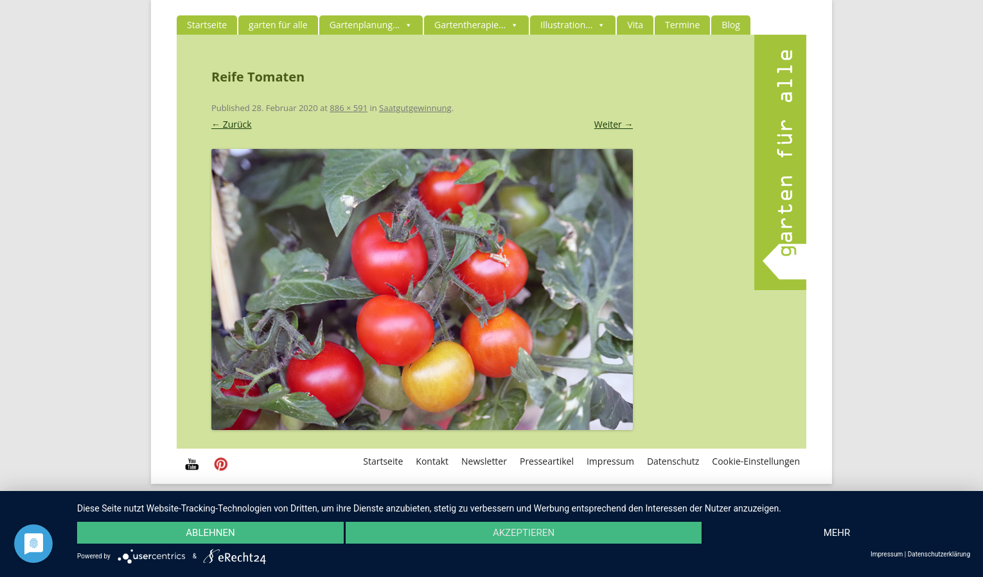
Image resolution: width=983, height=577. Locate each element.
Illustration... (572, 25)
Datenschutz (673, 461)
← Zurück (231, 124)
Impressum (610, 461)
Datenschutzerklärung (939, 554)
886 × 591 (349, 108)
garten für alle (278, 25)
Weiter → (613, 124)
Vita (635, 25)
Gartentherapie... (476, 25)
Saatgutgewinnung (415, 108)
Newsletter (484, 461)
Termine (682, 25)
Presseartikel (547, 461)
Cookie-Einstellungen (756, 461)
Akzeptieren (523, 532)
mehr (837, 532)
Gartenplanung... (371, 25)
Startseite (207, 25)
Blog (731, 25)
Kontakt (432, 461)
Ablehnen (210, 532)
